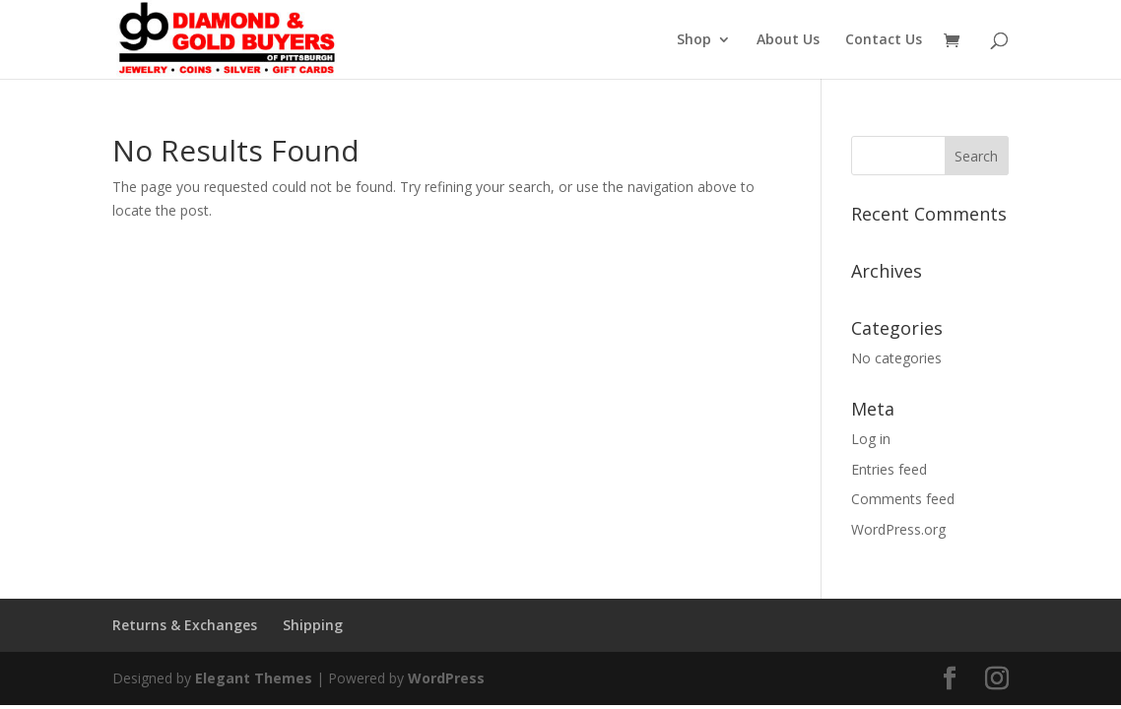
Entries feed (889, 469)
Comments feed (903, 498)
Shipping (313, 624)
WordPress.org (898, 529)
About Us (788, 40)
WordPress (446, 678)
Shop (694, 40)
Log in (870, 438)
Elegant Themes (253, 678)
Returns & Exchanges (184, 624)
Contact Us (883, 40)
